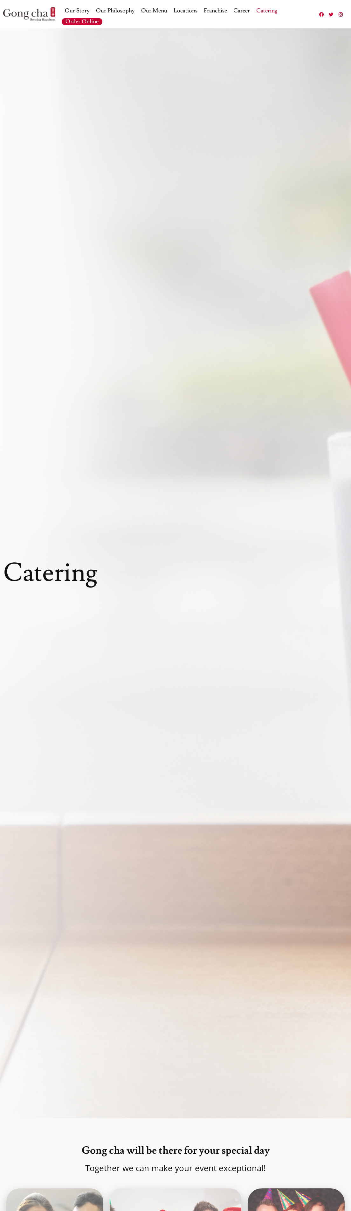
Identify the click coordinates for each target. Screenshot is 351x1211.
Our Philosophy (115, 10)
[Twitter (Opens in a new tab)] (331, 14)
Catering (267, 10)
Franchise (215, 10)
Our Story (77, 10)
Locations (185, 10)
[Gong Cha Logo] (29, 14)
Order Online (82, 21)
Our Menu (154, 10)
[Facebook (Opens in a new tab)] (321, 14)
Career (241, 10)
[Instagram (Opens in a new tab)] (340, 14)
